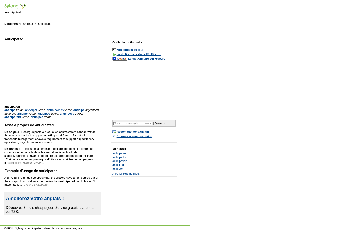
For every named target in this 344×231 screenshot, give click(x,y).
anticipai (31, 110)
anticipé (78, 110)
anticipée (43, 113)
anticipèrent (12, 117)
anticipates (119, 153)
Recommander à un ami (133, 131)
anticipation (119, 161)
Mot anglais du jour (130, 49)
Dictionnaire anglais (18, 23)
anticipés (37, 117)
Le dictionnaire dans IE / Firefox (139, 54)
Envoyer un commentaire (134, 136)
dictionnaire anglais (69, 228)
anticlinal (118, 164)
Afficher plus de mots (126, 173)
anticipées (67, 113)
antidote (117, 168)
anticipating (119, 157)
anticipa (9, 110)
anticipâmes (55, 110)
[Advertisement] (110, 11)
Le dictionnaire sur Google (146, 58)
